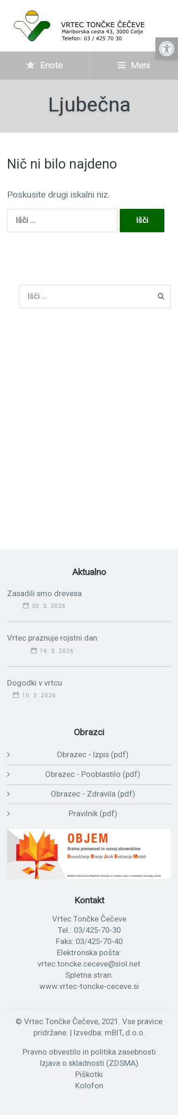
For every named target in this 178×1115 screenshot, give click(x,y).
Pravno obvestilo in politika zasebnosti (89, 1051)
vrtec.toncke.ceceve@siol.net (89, 963)
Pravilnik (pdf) (93, 813)
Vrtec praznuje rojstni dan (52, 637)
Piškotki (89, 1074)
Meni (134, 65)
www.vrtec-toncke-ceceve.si (89, 986)
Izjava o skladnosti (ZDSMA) (89, 1063)
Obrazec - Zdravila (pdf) (93, 793)
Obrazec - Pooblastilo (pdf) (92, 774)
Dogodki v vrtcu (34, 682)
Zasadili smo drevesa (44, 593)
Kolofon (89, 1085)
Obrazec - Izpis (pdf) (93, 754)
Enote (44, 65)
